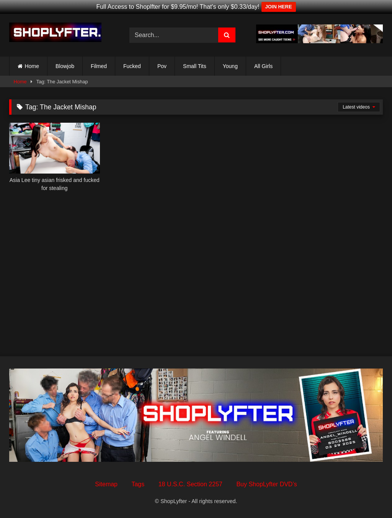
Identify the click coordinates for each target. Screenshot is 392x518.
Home (32, 66)
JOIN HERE (278, 7)
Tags (137, 484)
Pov (162, 66)
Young (230, 66)
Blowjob (65, 66)
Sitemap (106, 484)
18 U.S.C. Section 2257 (190, 484)
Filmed (99, 66)
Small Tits (194, 66)
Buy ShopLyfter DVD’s (266, 484)
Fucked (132, 66)
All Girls (263, 66)
